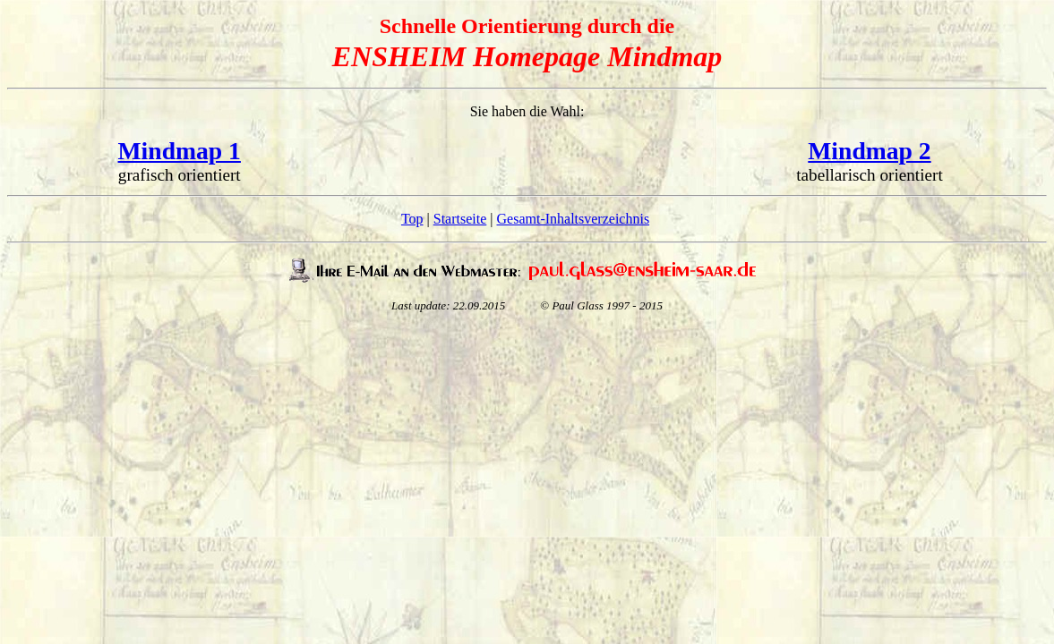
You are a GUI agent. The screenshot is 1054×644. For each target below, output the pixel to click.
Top (412, 218)
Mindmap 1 (179, 151)
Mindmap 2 (869, 151)
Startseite (460, 218)
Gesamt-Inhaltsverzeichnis (573, 218)
